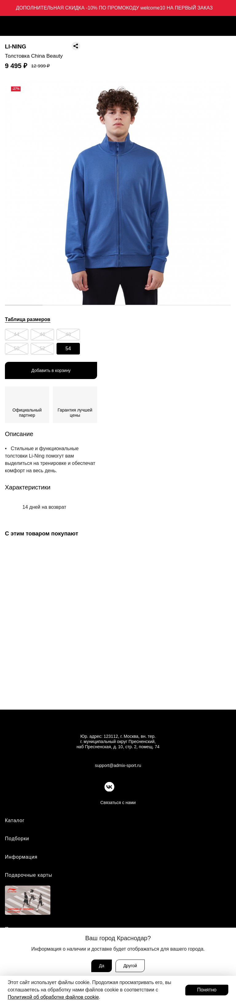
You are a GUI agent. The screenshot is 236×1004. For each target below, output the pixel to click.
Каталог (15, 820)
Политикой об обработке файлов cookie (53, 997)
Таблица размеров (27, 319)
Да (101, 965)
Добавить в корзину (51, 370)
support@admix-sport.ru (118, 765)
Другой (130, 965)
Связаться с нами (118, 802)
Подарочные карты (28, 875)
